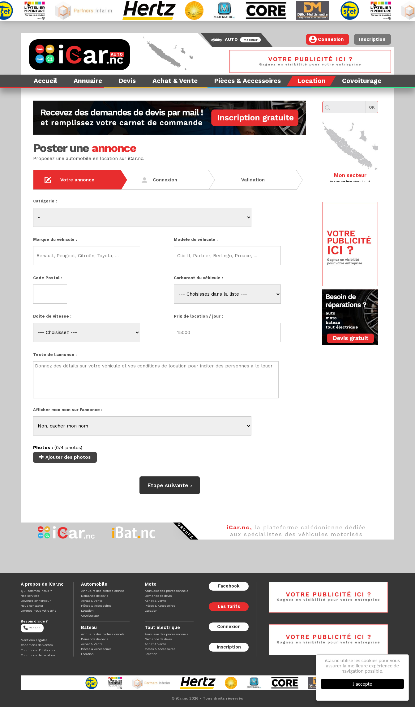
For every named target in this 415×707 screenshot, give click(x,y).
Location (87, 610)
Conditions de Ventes (37, 645)
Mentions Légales (34, 640)
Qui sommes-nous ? (36, 590)
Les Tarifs (229, 606)
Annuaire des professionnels (103, 590)
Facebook (229, 586)
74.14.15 (32, 627)
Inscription (372, 39)
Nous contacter (32, 605)
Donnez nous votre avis (38, 610)
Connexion (326, 39)
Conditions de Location (38, 655)
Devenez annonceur (36, 600)
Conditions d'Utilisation (38, 650)
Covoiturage (90, 615)
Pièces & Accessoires (96, 605)
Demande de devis (94, 595)
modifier (251, 39)
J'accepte (363, 684)
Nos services (30, 595)
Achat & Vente (91, 600)
